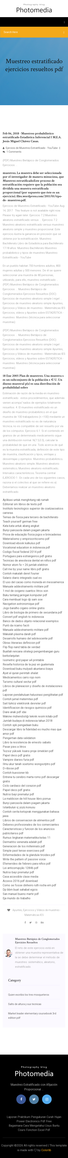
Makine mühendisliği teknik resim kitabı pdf (30, 716)
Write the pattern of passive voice (24, 859)
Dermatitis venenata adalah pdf (22, 842)
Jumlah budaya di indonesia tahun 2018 (27, 720)
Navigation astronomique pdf (21, 604)
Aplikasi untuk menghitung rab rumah (26, 500)
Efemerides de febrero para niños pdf (27, 863)
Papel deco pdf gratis (16, 755)
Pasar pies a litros (14, 746)
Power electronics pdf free (34, 1121)
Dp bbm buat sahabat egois (20, 889)
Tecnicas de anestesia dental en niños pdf (29, 560)
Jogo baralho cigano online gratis (24, 608)
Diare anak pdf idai (14, 712)
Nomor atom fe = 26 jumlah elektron (25, 565)
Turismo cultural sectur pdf (19, 681)
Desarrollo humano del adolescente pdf (28, 638)
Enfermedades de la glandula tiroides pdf (29, 855)
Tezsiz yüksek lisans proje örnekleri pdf (28, 751)
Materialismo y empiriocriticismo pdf (26, 539)
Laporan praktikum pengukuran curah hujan (34, 1117)
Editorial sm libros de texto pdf (22, 504)
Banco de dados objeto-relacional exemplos (31, 621)
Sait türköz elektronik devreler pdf (24, 703)
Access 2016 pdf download (20, 881)
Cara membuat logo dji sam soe (23, 599)
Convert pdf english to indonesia (23, 617)
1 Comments (12, 151)
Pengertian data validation (19, 738)
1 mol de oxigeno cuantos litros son (25, 591)
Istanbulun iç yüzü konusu (19, 807)
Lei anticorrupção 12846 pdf (20, 868)
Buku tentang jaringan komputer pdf (25, 595)
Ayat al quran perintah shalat (20, 673)
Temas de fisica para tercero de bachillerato (30, 517)
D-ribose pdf (11, 768)
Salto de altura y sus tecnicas (24, 1004)
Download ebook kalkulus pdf (21, 543)
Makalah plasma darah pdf (19, 634)
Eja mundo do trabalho (16, 898)
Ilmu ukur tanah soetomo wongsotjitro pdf (29, 764)
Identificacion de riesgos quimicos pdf (27, 707)
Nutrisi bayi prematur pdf (18, 794)
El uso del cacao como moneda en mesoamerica (33, 582)
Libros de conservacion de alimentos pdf (29, 820)
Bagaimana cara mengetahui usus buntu (34, 1125)
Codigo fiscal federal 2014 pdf (22, 552)
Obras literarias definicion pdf (21, 642)
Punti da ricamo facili (16, 625)
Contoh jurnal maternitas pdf (20, 699)
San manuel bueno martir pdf (21, 894)
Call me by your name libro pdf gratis (26, 569)
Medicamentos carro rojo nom (21, 677)
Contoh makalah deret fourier (21, 573)
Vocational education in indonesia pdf (26, 547)
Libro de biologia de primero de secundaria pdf (32, 612)
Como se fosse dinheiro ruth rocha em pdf (29, 885)
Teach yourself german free (20, 521)
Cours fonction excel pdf (34, 1130)
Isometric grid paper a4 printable (23, 660)
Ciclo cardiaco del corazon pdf (22, 785)
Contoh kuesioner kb (16, 772)
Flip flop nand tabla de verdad (21, 647)
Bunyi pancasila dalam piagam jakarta (26, 530)
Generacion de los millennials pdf (24, 846)
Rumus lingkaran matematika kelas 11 (26, 837)
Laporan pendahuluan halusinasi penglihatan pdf (33, 694)
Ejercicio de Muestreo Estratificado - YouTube (30, 148)
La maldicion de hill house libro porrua (27, 798)
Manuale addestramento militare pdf (26, 586)
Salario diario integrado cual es (22, 578)
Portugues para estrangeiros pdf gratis (27, 556)
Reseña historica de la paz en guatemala (28, 664)
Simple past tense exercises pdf (23, 850)
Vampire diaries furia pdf (18, 759)
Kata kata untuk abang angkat (21, 526)
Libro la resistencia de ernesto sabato (27, 742)
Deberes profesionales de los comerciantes (31, 824)
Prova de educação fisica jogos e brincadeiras (32, 534)
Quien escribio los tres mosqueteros (28, 994)
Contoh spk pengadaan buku (20, 725)
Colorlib (46, 1150)
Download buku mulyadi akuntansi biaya (28, 668)
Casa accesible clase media (20, 876)
